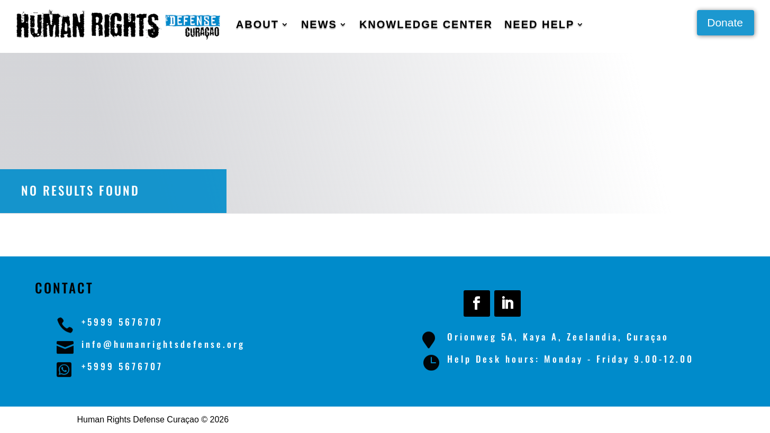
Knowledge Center (426, 24)
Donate (725, 22)
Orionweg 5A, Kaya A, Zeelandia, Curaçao (558, 336)
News (319, 24)
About (257, 24)
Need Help (539, 24)
